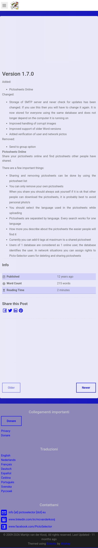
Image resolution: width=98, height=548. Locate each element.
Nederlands (8, 460)
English (5, 455)
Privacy (5, 431)
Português (7, 482)
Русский (6, 491)
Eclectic (52, 543)
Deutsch (6, 469)
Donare (11, 421)
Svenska (6, 486)
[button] (15, 5)
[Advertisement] (49, 43)
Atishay (65, 543)
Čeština (6, 477)
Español (6, 473)
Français (6, 464)
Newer (86, 387)
